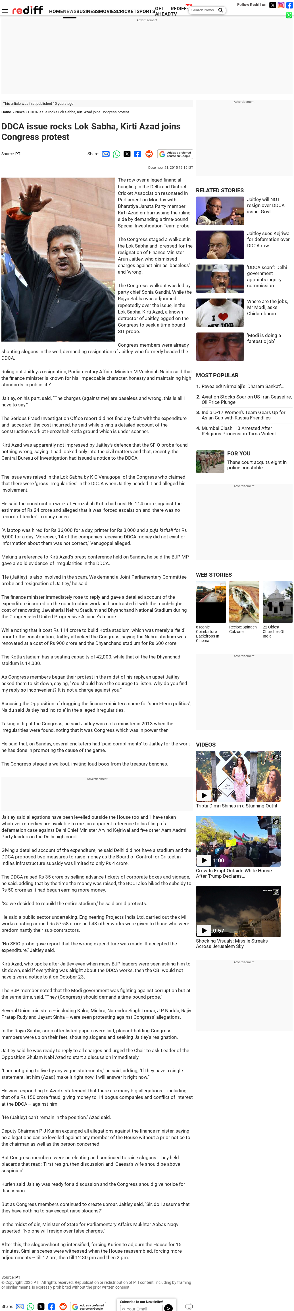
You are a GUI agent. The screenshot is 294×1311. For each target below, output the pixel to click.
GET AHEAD (163, 11)
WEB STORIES (214, 575)
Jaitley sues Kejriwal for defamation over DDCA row (269, 239)
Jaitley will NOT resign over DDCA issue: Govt (266, 205)
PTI (18, 154)
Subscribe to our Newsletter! (141, 1302)
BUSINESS (87, 11)
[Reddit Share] (148, 153)
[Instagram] (281, 4)
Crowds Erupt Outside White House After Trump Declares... (234, 873)
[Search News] (219, 10)
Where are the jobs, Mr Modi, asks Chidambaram (267, 307)
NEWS (69, 11)
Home (6, 112)
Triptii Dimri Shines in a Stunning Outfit (237, 806)
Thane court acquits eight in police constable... (257, 465)
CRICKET (127, 11)
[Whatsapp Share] (115, 153)
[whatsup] (289, 14)
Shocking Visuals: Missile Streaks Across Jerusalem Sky (232, 943)
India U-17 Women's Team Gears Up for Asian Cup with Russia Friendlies (243, 415)
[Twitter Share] (126, 153)
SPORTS (146, 11)
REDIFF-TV (179, 11)
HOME (56, 11)
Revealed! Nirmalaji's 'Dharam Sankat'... (243, 386)
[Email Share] (104, 153)
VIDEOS (206, 744)
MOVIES (108, 11)
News (20, 112)
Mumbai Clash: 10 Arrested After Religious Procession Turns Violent (239, 431)
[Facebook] (289, 4)
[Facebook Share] (137, 153)
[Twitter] (272, 4)
